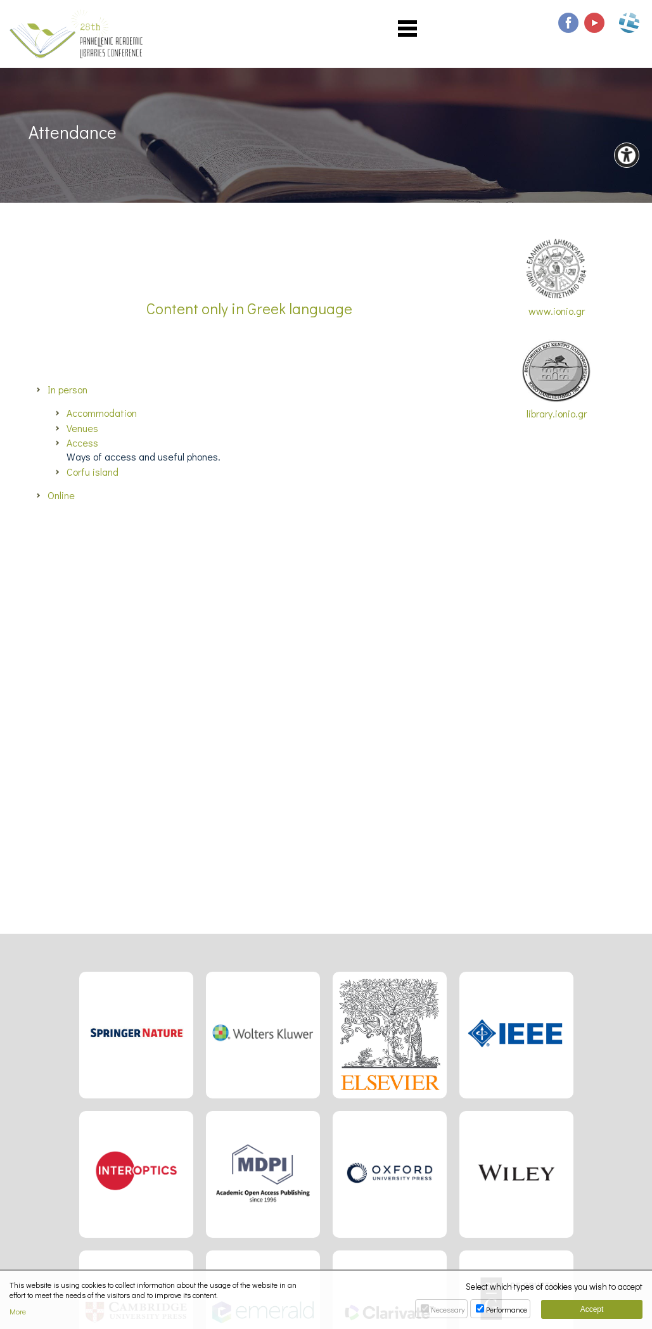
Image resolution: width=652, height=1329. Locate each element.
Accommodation (102, 412)
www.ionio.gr (556, 277)
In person (67, 389)
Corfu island (92, 471)
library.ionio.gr (556, 380)
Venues (82, 428)
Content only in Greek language (249, 308)
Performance (506, 1309)
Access (82, 442)
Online (61, 495)
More (18, 1311)
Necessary (447, 1309)
